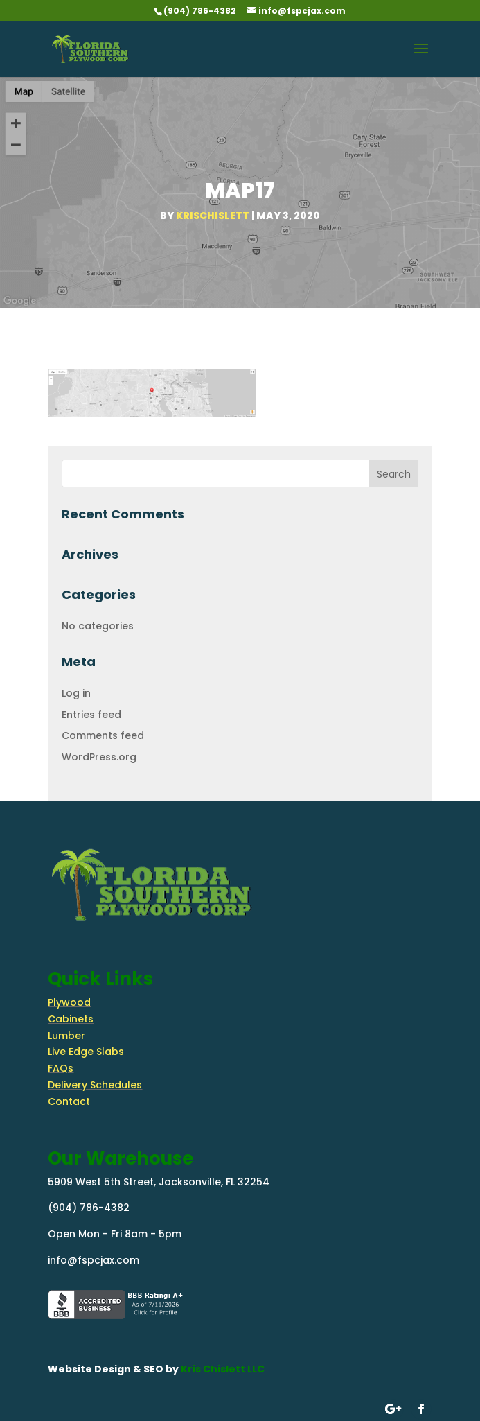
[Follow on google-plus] (393, 1410)
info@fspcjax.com (93, 1260)
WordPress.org (99, 757)
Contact (69, 1101)
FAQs (60, 1068)
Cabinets (71, 1019)
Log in (76, 693)
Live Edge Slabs (86, 1051)
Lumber (66, 1036)
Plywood (69, 1002)
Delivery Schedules (95, 1085)
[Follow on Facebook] (421, 1410)
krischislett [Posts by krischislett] (212, 216)
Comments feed (103, 735)
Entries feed (91, 715)
